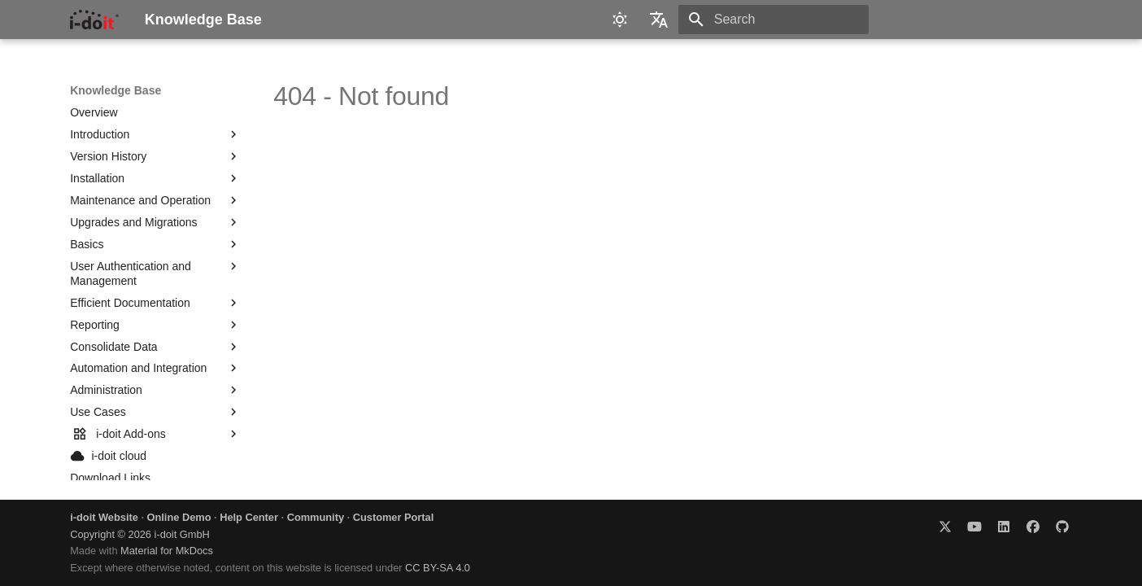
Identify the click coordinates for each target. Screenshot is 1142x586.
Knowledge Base (115, 90)
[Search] (773, 19)
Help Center (249, 517)
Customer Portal (393, 517)
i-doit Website (104, 517)
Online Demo (179, 517)
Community (315, 517)
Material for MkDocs (166, 550)
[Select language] (659, 19)
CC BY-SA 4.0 (437, 568)
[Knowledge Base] (93, 19)
